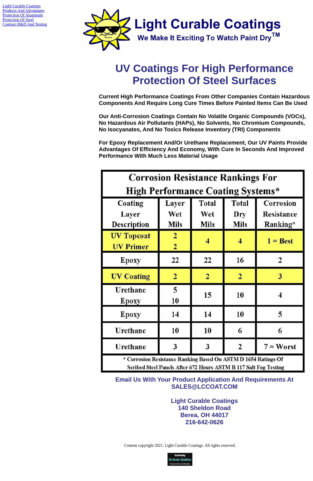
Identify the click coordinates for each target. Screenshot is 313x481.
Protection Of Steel (18, 19)
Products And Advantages (23, 10)
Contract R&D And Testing (25, 24)
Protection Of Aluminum (23, 15)
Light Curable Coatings (22, 6)
